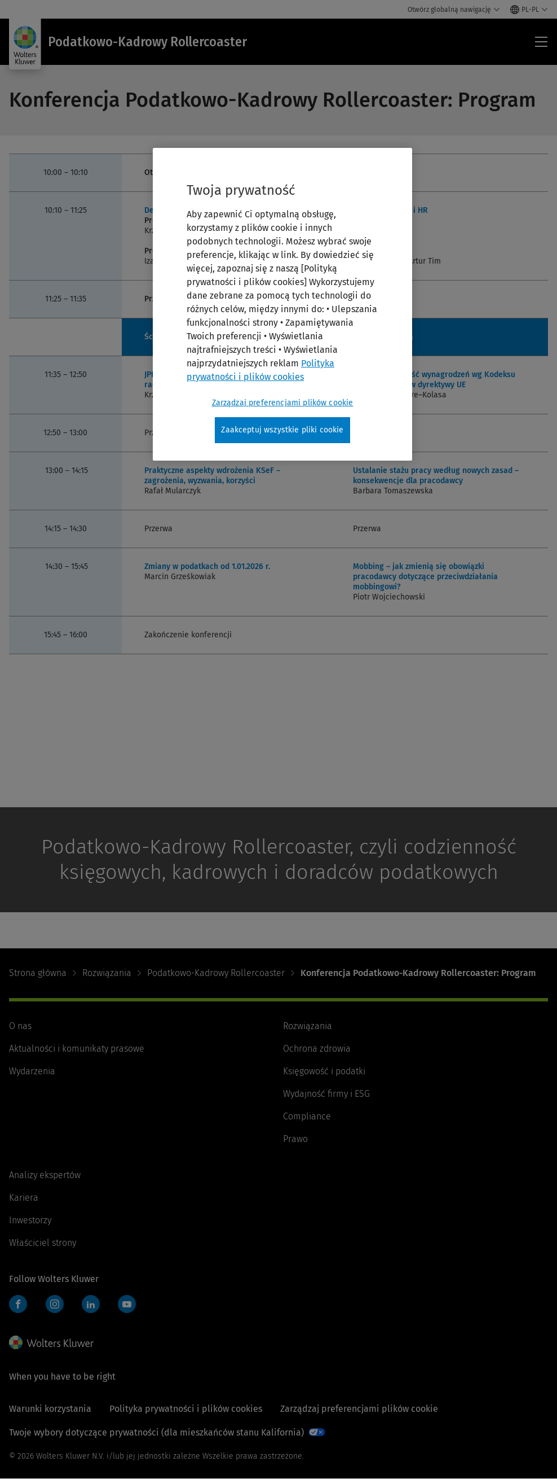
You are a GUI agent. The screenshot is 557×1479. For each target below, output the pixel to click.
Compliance (307, 1116)
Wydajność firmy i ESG (326, 1093)
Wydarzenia (32, 1071)
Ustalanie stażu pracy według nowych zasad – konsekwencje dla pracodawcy (436, 475)
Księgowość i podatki (324, 1071)
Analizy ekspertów (45, 1175)
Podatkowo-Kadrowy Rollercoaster (216, 973)
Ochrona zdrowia (317, 1048)
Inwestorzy (30, 1220)
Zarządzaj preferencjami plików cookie (359, 1408)
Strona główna (38, 973)
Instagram (55, 1304)
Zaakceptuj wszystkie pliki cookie (282, 430)
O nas (20, 1026)
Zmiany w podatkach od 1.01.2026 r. (207, 566)
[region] (282, 304)
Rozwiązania (106, 973)
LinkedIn (91, 1304)
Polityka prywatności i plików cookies (185, 1408)
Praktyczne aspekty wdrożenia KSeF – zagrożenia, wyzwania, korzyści (212, 475)
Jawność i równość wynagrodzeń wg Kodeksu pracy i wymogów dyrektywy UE (434, 380)
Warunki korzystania (50, 1408)
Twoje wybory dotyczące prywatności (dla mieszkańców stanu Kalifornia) (156, 1432)
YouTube (127, 1304)
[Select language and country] (529, 10)
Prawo (295, 1139)
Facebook (18, 1304)
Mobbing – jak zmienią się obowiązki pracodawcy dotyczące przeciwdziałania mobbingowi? (425, 577)
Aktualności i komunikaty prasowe (76, 1048)
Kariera (23, 1197)
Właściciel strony (42, 1242)
